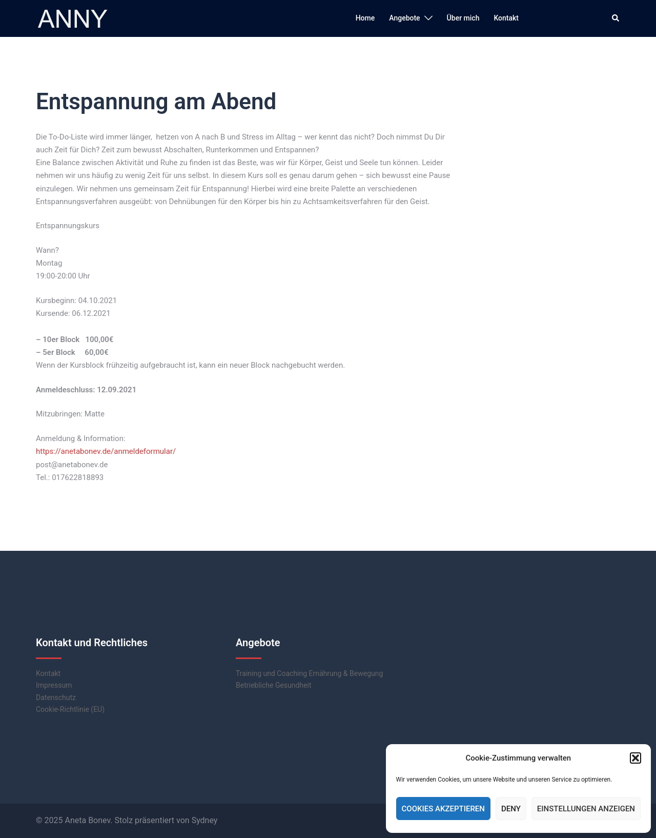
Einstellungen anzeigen (586, 808)
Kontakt (506, 18)
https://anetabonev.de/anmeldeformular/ (106, 451)
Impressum (54, 685)
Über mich (463, 18)
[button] (635, 758)
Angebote (404, 18)
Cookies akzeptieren (443, 808)
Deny (511, 808)
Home (365, 18)
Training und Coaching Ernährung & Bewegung (309, 673)
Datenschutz (56, 697)
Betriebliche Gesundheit (274, 685)
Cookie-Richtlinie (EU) (70, 709)
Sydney (205, 820)
